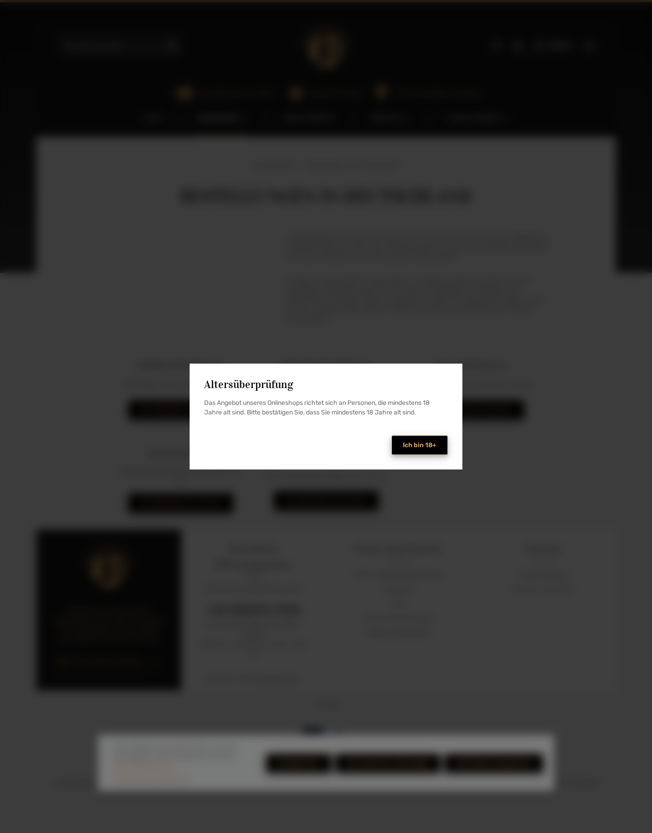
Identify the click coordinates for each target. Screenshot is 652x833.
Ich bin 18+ (419, 445)
